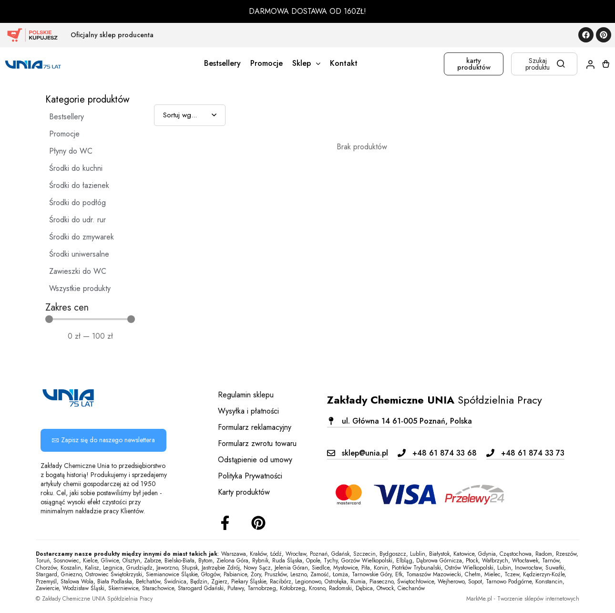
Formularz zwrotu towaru (257, 443)
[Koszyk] (605, 64)
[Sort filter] (190, 115)
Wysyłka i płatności (248, 410)
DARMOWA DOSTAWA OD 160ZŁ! (307, 11)
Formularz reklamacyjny (254, 427)
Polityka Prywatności (250, 475)
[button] (399, 421)
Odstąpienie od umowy (255, 459)
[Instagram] (258, 523)
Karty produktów (244, 492)
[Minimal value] (90, 319)
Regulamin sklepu (246, 394)
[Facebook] (225, 523)
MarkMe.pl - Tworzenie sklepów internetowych (522, 598)
